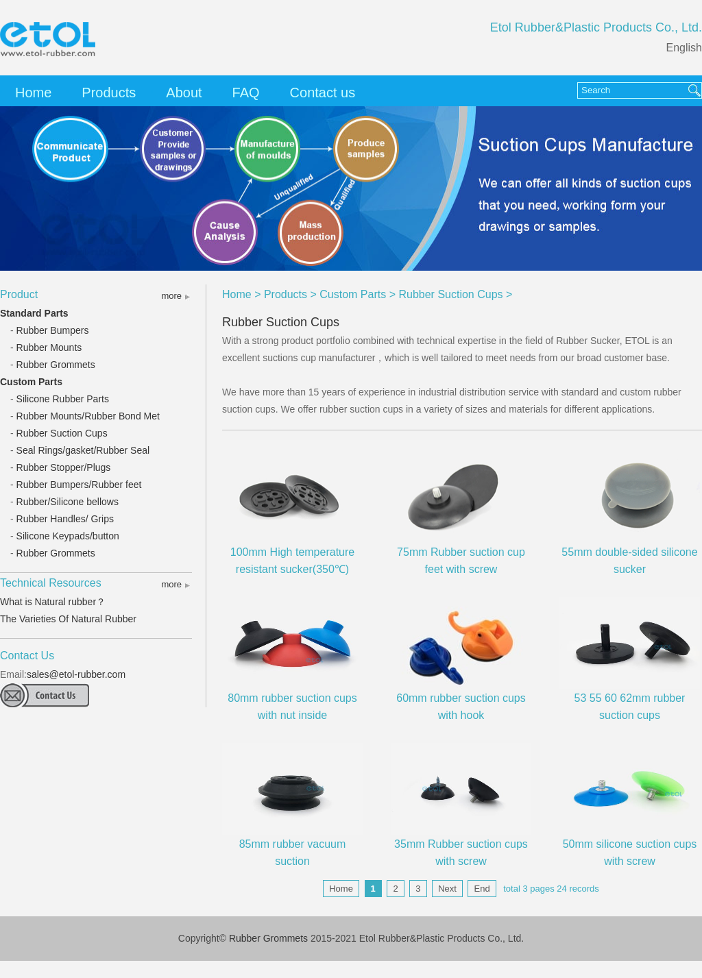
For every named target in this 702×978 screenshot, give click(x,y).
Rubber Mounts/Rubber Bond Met (88, 416)
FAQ (246, 92)
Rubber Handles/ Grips (65, 518)
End (481, 888)
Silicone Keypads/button (67, 535)
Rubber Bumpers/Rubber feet (79, 484)
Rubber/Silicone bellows (67, 501)
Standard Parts (34, 313)
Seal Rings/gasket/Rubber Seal (83, 450)
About (184, 92)
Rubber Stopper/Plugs (63, 467)
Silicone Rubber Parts (62, 398)
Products (109, 92)
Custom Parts (31, 381)
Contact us (323, 92)
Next (447, 888)
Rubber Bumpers (52, 330)
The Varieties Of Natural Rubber (68, 618)
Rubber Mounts (49, 347)
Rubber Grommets (55, 364)
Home (33, 92)
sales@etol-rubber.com (76, 674)
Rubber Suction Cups (62, 433)
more (171, 296)
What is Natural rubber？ (53, 601)
